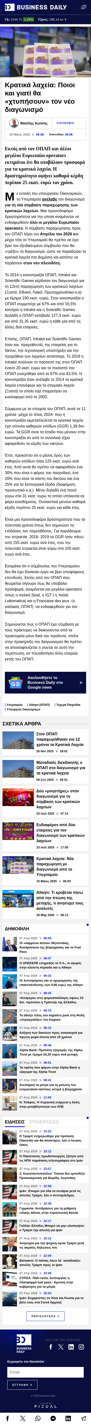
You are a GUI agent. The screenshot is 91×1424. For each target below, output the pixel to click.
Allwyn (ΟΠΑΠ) (39, 705)
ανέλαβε (49, 199)
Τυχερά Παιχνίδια (68, 705)
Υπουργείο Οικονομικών (23, 709)
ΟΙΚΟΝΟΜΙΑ (65, 123)
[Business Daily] (24, 1343)
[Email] (45, 1372)
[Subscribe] (20, 1385)
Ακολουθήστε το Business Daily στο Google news (45, 682)
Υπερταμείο (15, 705)
